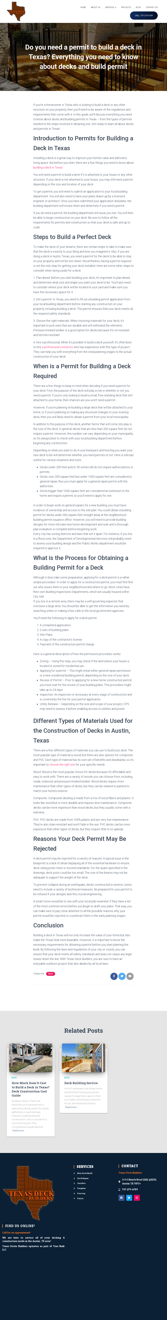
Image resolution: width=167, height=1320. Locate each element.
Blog (138, 7)
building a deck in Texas (48, 167)
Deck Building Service (81, 1083)
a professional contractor (58, 347)
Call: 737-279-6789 (144, 15)
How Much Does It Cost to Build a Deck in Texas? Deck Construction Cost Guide (30, 1089)
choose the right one (62, 764)
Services (110, 7)
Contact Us (152, 7)
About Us (95, 7)
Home (83, 7)
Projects (126, 7)
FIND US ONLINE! (20, 1226)
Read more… (19, 1130)
